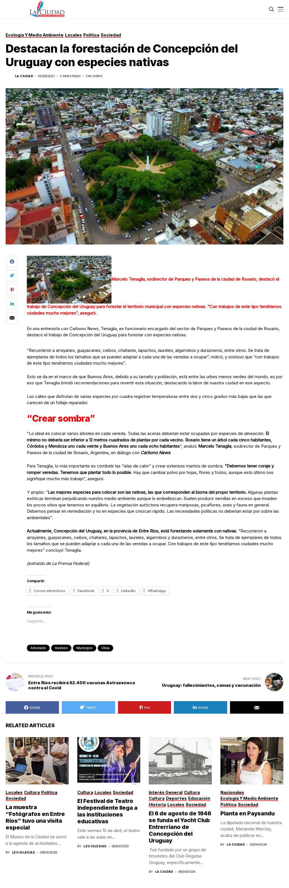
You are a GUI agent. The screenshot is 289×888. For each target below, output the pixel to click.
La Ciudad (24, 76)
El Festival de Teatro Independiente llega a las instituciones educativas (107, 811)
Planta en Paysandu (248, 813)
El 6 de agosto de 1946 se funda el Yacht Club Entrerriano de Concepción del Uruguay (180, 827)
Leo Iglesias (23, 852)
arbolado (38, 648)
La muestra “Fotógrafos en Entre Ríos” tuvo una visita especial (35, 817)
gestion (61, 648)
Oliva (105, 648)
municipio (84, 648)
